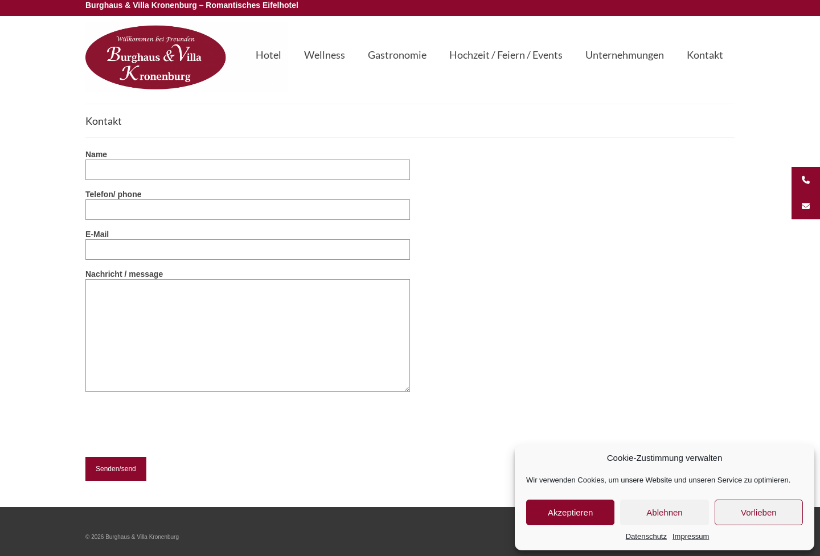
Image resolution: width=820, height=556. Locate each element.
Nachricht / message (247, 279)
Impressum (691, 536)
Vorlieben (759, 512)
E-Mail (247, 242)
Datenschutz (646, 536)
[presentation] (172, 434)
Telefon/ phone (247, 202)
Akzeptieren (570, 512)
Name (247, 162)
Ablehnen (664, 512)
